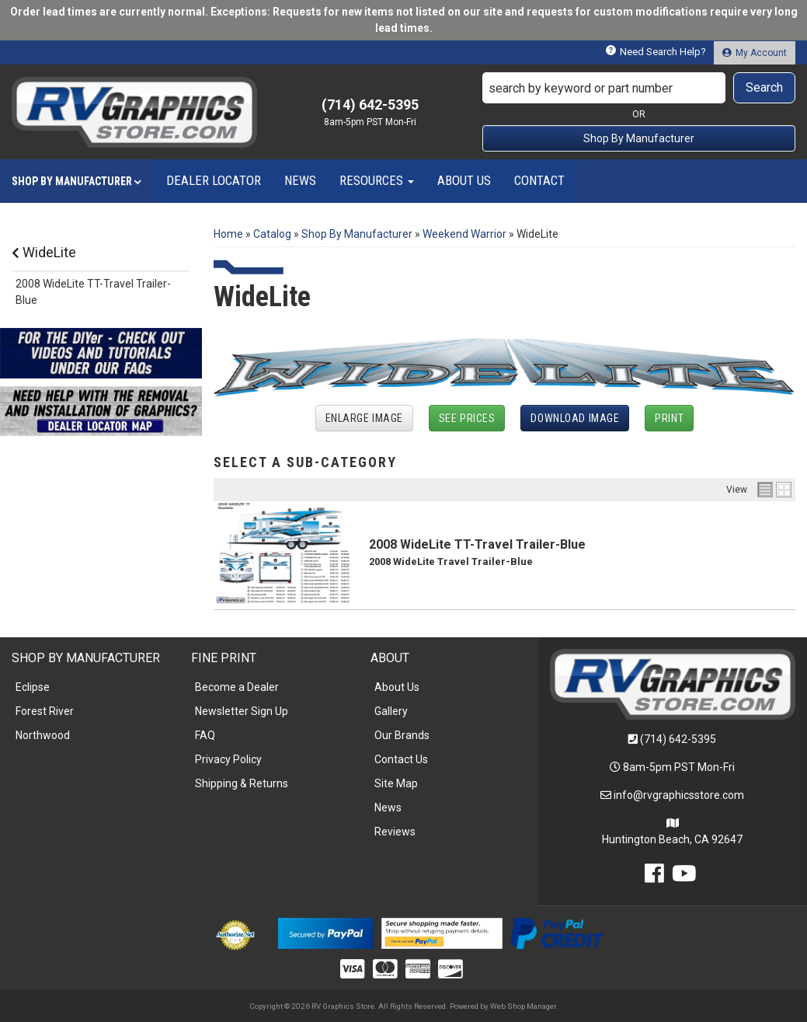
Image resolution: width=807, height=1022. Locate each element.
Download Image (574, 418)
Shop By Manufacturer (638, 138)
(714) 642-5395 (678, 739)
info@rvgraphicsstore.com (679, 795)
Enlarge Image (364, 418)
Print (669, 418)
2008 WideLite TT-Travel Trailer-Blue (477, 544)
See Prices (467, 418)
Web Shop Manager (523, 1006)
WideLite (44, 252)
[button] (638, 87)
